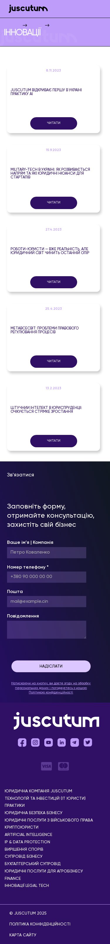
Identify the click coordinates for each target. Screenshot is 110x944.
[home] (27, 9)
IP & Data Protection (27, 842)
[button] (98, 9)
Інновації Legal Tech (27, 886)
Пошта (15, 591)
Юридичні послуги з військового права (49, 820)
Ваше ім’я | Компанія (30, 542)
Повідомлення (23, 616)
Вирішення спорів (24, 850)
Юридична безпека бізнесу (33, 813)
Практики (15, 806)
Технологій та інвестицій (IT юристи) (45, 799)
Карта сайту (22, 935)
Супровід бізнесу (24, 857)
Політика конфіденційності (39, 924)
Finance (13, 879)
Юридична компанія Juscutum (38, 791)
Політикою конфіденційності (51, 692)
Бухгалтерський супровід (33, 864)
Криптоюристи (21, 827)
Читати (53, 123)
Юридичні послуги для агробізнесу (44, 871)
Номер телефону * (28, 567)
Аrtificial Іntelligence (28, 835)
